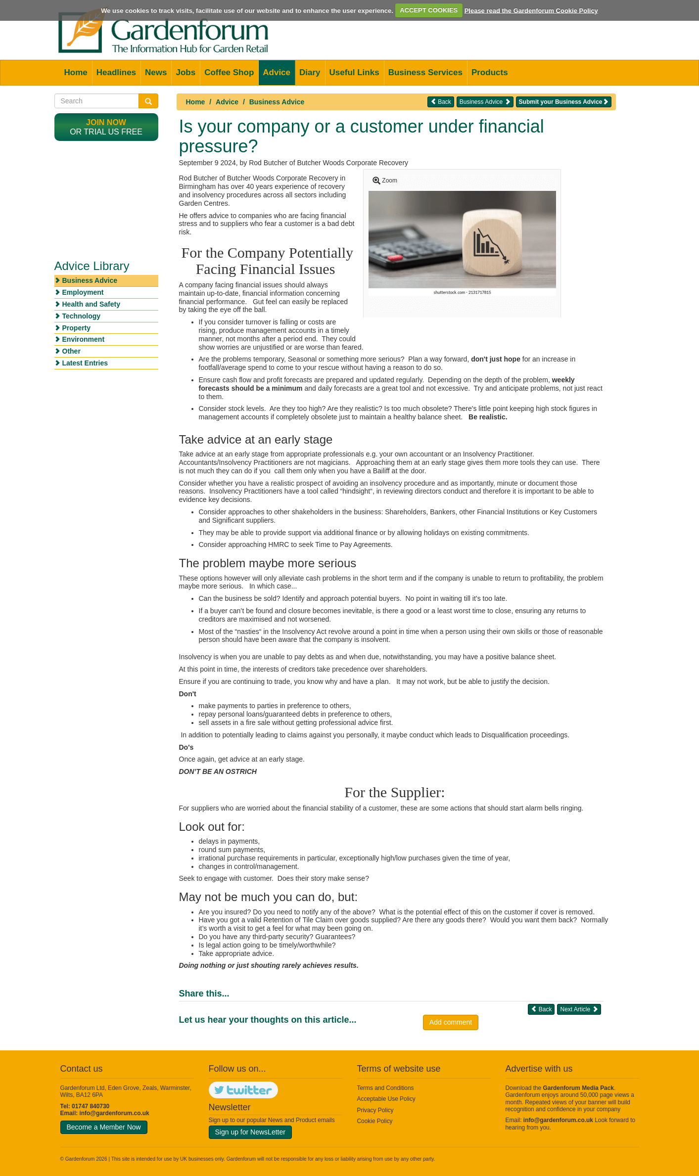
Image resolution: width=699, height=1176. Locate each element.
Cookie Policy (375, 1121)
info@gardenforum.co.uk (114, 1113)
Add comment (450, 1022)
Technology (81, 316)
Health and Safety (91, 304)
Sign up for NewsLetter (250, 1132)
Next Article (579, 1009)
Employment (83, 292)
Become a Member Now (104, 1127)
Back (440, 101)
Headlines (116, 72)
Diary (310, 72)
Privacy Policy (375, 1110)
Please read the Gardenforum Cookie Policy (531, 10)
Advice (276, 72)
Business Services (425, 72)
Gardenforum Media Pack (578, 1088)
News (156, 72)
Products (489, 72)
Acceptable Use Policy (386, 1098)
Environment (83, 339)
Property (76, 328)
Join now (106, 122)
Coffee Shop (229, 72)
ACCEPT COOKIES (429, 10)
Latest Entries (85, 363)
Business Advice (277, 102)
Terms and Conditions (385, 1088)
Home (76, 72)
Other (71, 351)
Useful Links (354, 72)
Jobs (185, 72)
